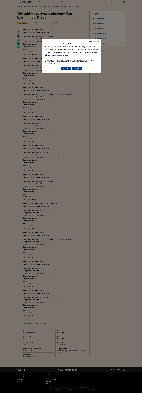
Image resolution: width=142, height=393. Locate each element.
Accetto (77, 68)
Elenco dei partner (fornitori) (52, 63)
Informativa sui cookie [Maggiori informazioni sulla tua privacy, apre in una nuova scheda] (62, 55)
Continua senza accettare (93, 41)
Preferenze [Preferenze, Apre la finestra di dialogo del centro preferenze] (66, 68)
